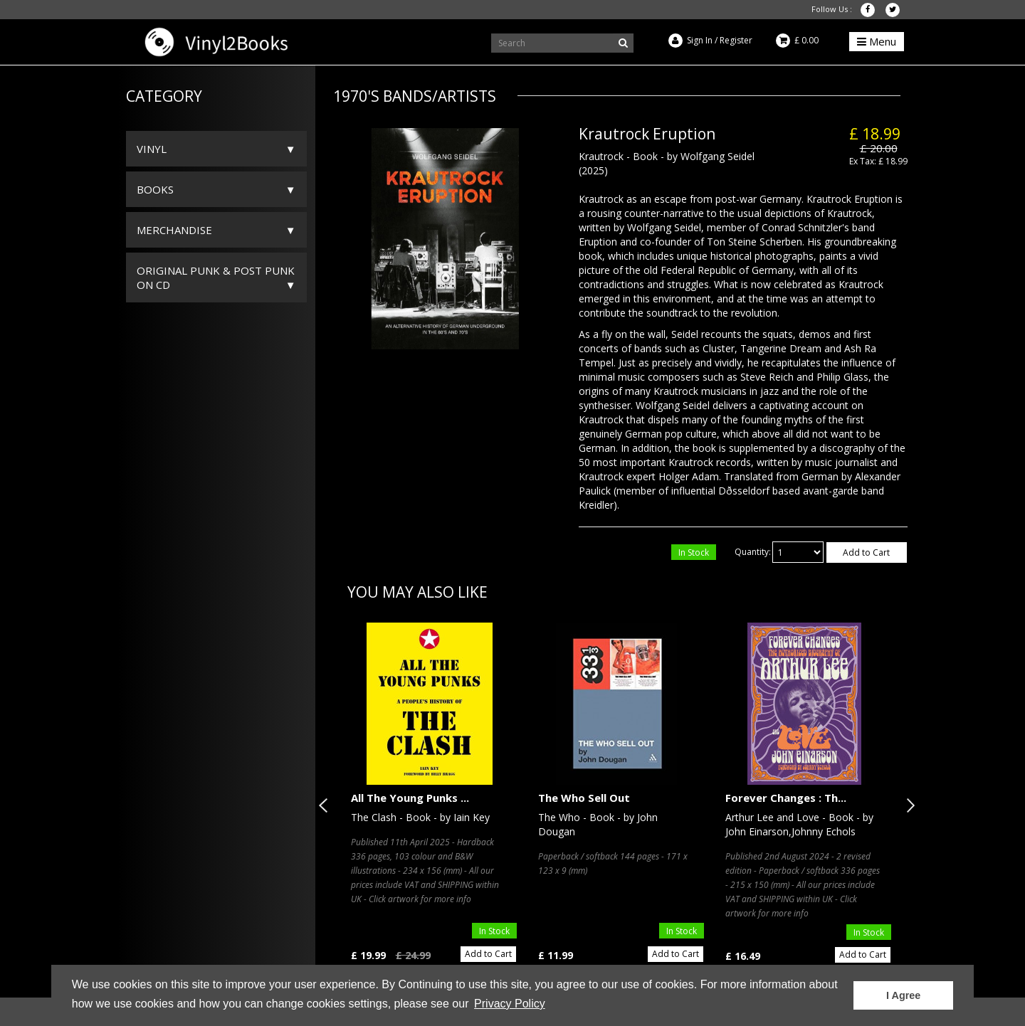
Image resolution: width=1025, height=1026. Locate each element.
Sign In (700, 40)
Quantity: (753, 552)
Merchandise (174, 230)
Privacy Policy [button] (509, 1004)
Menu (876, 41)
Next (907, 805)
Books (155, 189)
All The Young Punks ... (410, 797)
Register (736, 40)
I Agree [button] (903, 995)
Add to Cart (866, 552)
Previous (326, 805)
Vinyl (152, 149)
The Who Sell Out (584, 797)
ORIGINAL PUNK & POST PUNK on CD (216, 277)
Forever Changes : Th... (785, 797)
